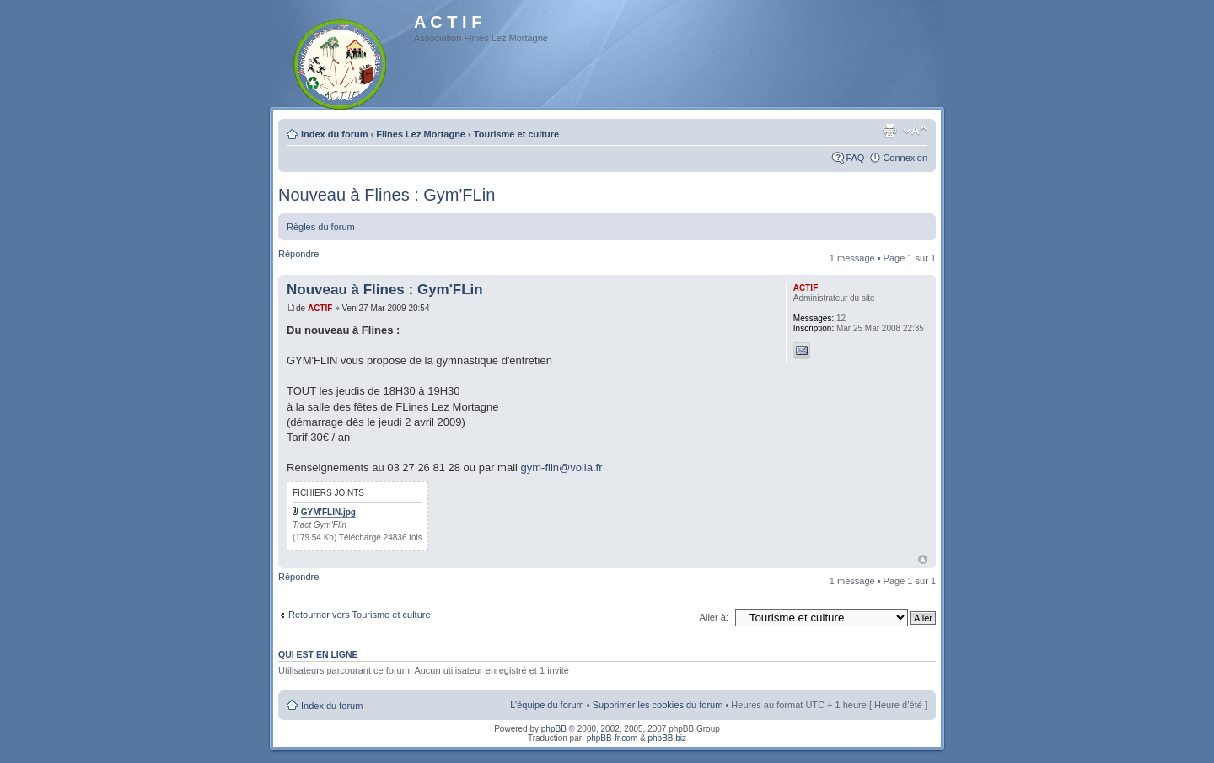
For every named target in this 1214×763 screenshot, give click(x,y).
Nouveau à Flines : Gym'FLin (386, 194)
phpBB (554, 728)
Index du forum (334, 134)
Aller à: (714, 617)
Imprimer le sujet (889, 130)
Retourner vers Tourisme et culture (359, 615)
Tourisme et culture (516, 134)
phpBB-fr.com (612, 738)
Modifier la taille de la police (915, 130)
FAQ (855, 158)
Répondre (298, 254)
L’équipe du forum (546, 705)
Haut (922, 559)
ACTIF (320, 308)
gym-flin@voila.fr (562, 467)
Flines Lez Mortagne (420, 134)
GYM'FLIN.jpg (328, 512)
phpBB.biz (666, 738)
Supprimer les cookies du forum (658, 705)
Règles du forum (321, 227)
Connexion (905, 158)
